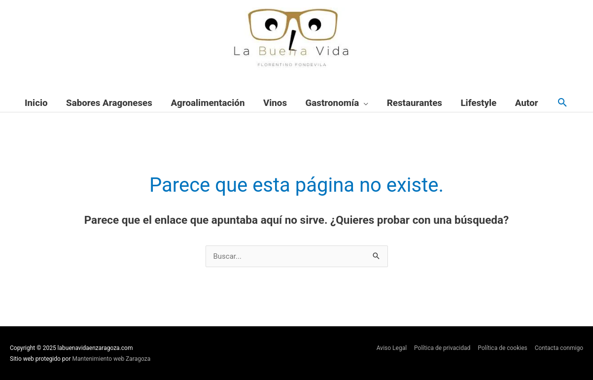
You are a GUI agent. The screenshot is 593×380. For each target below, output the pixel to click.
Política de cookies (502, 348)
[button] (562, 103)
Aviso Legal (392, 348)
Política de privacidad (442, 348)
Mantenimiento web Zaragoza (111, 358)
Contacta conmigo (559, 348)
